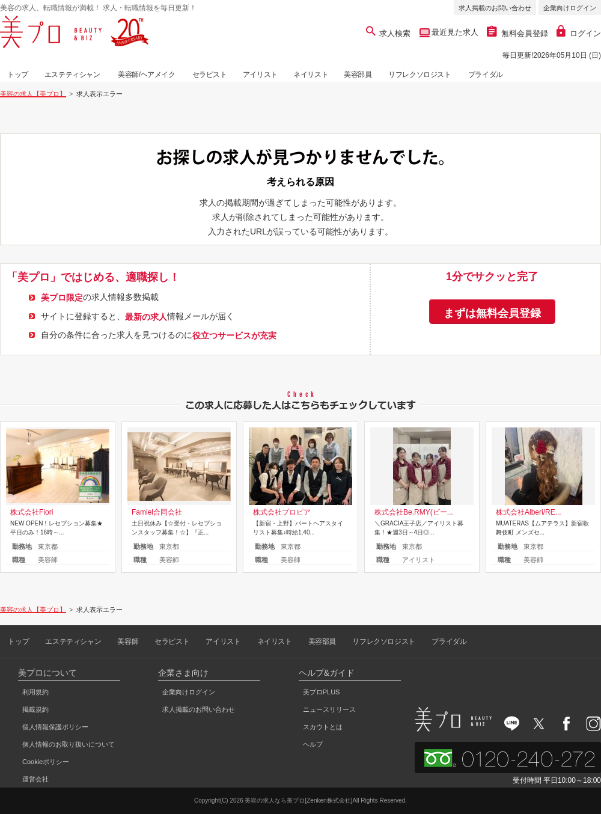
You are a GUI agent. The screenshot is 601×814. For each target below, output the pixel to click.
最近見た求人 (454, 32)
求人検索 (388, 33)
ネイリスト (310, 74)
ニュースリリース (329, 709)
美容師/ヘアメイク (146, 74)
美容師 (127, 641)
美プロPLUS (321, 692)
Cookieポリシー (45, 761)
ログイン (579, 33)
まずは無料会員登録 (492, 313)
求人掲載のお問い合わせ (495, 7)
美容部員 (357, 74)
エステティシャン (72, 74)
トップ (17, 74)
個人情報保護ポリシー (55, 726)
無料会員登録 (517, 33)
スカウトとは (323, 726)
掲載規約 (35, 709)
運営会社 (35, 779)
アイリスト (260, 74)
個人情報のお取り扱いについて (68, 744)
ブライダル (485, 74)
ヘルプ (313, 744)
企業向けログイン (569, 7)
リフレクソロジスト (419, 74)
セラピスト (209, 74)
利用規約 (35, 692)
